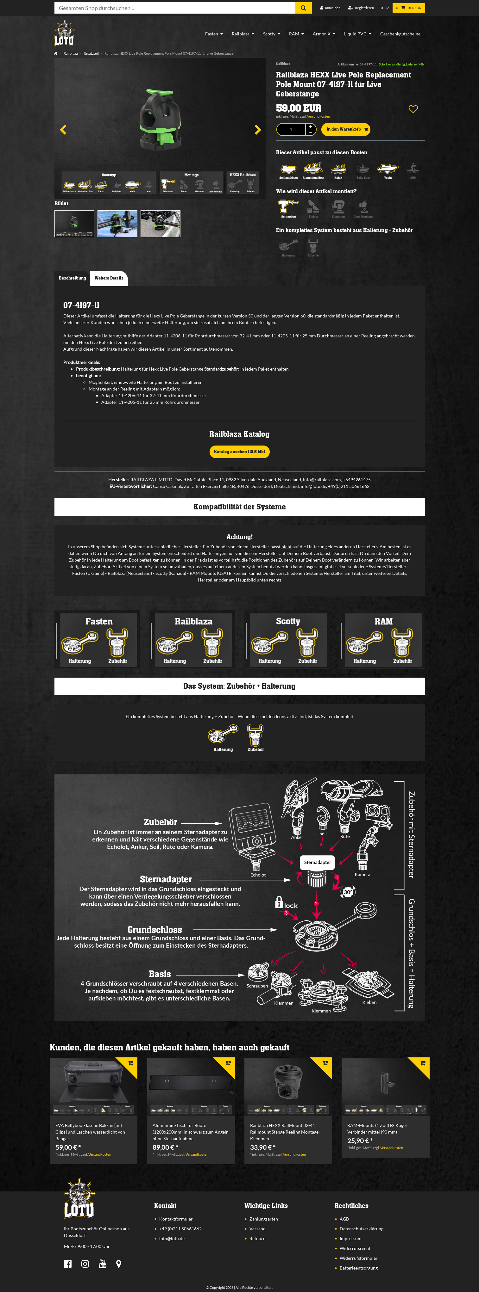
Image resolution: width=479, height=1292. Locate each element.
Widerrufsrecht (355, 1248)
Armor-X (322, 33)
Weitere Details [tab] (109, 278)
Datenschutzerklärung (361, 1228)
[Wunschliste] (385, 8)
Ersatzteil (91, 53)
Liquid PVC (355, 33)
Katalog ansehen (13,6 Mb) (239, 451)
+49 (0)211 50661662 (180, 1228)
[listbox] (94, 1087)
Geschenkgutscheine (400, 33)
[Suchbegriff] (175, 8)
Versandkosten (318, 116)
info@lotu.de (172, 1238)
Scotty (269, 33)
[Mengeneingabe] (290, 129)
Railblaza (240, 33)
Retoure (257, 1238)
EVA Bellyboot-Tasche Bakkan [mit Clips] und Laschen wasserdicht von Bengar (90, 1132)
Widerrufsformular (359, 1258)
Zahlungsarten (263, 1218)
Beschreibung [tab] (72, 278)
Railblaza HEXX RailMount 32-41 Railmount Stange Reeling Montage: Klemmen (285, 1132)
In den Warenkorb (347, 129)
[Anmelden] (330, 8)
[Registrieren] (360, 8)
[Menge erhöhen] (311, 127)
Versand (257, 1228)
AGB (344, 1218)
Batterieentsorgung (359, 1267)
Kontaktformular (176, 1218)
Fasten (211, 33)
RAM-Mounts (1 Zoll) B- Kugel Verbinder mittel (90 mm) (377, 1129)
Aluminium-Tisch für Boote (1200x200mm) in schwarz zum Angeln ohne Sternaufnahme (191, 1132)
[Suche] (303, 8)
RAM (294, 33)
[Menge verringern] (311, 133)
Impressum (351, 1238)
